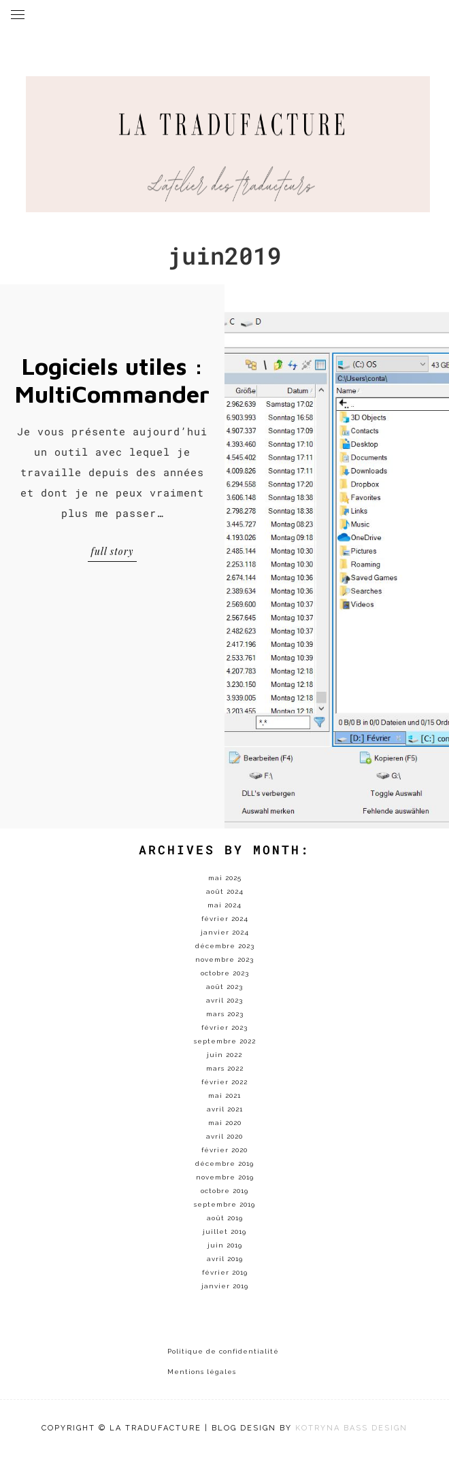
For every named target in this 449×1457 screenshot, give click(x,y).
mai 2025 (225, 878)
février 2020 (224, 1150)
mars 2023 (225, 1014)
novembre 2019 (225, 1177)
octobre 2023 (225, 973)
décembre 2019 (224, 1163)
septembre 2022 (225, 1041)
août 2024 (225, 891)
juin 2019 (224, 1245)
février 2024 (224, 918)
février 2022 (224, 1082)
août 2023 (224, 986)
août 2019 (225, 1218)
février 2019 (225, 1272)
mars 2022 (225, 1068)
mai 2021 (224, 1095)
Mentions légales (201, 1371)
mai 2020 (225, 1122)
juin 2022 (224, 1054)
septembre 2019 (224, 1204)
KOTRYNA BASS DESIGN (351, 1428)
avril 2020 (224, 1136)
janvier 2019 (224, 1286)
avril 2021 (225, 1109)
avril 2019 (225, 1258)
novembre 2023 (224, 959)
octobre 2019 (224, 1190)
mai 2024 (224, 905)
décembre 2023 (224, 946)
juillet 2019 (224, 1231)
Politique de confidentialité (223, 1351)
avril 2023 (224, 1000)
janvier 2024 (225, 932)
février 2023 (224, 1027)
